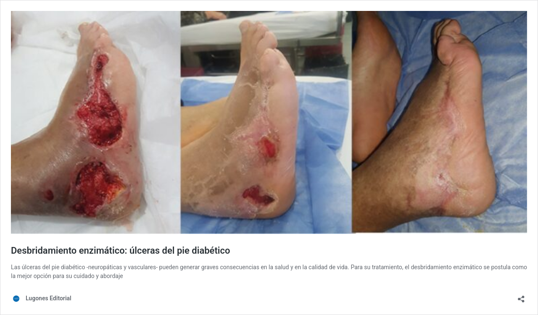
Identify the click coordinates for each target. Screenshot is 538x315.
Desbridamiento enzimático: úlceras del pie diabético (120, 250)
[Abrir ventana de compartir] (521, 296)
